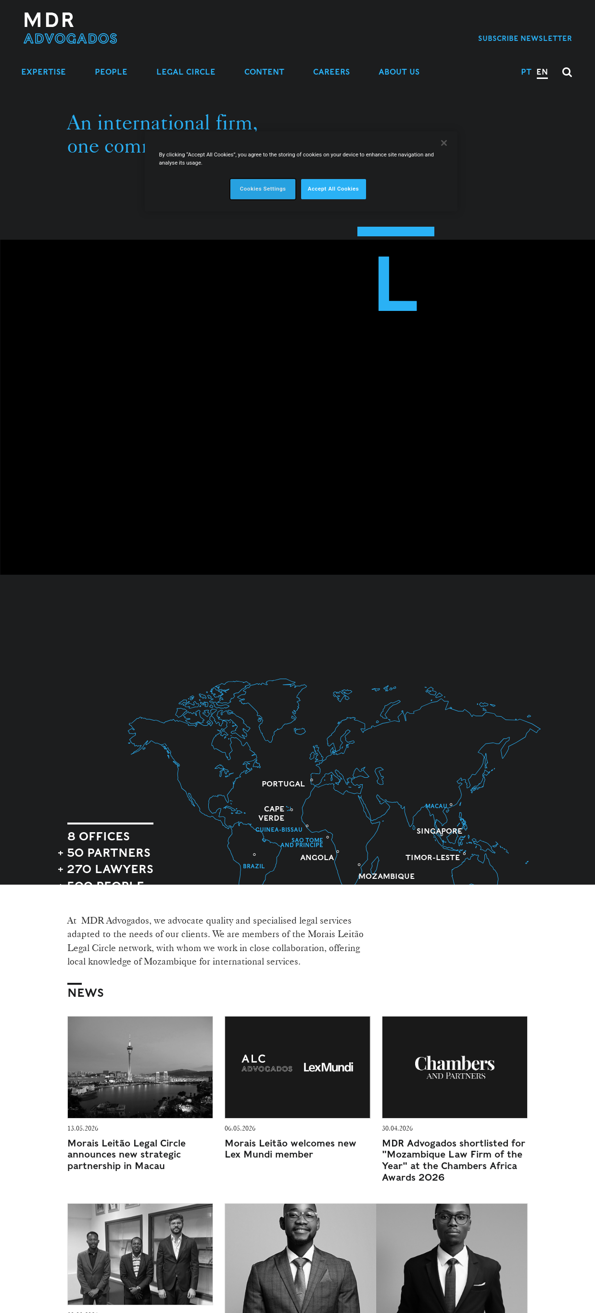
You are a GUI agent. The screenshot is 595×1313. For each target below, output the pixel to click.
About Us (399, 72)
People (111, 72)
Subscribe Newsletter (525, 38)
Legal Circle (185, 72)
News (85, 993)
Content (264, 72)
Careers (331, 72)
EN (542, 72)
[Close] (444, 143)
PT (526, 72)
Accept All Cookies (333, 188)
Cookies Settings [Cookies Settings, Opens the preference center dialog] (263, 188)
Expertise (43, 72)
